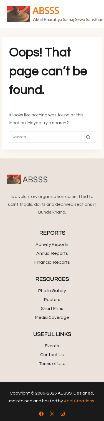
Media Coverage (52, 317)
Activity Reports (52, 244)
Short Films (52, 308)
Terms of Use (52, 363)
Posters (52, 299)
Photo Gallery (52, 290)
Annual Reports (52, 253)
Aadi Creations (79, 401)
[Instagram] (62, 413)
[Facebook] (41, 413)
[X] (52, 413)
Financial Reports (52, 262)
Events (52, 346)
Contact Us (52, 355)
